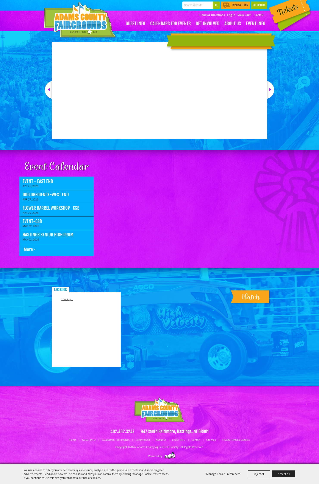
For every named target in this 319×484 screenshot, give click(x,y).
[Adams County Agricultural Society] (80, 20)
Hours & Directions (212, 15)
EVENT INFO (255, 23)
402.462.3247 (122, 431)
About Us (232, 23)
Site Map (211, 439)
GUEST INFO (135, 23)
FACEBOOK (60, 289)
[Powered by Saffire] (170, 456)
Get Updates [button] (259, 5)
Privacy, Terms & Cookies (236, 439)
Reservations (235, 5)
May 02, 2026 (31, 226)
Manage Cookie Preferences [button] (223, 474)
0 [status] (262, 15)
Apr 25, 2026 (30, 186)
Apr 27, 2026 (30, 199)
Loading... (67, 299)
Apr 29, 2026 (30, 212)
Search (216, 5)
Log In (231, 15)
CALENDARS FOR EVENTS (170, 23)
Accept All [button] (284, 474)
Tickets (289, 16)
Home (72, 439)
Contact (196, 439)
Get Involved (207, 23)
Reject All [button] (258, 474)
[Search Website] (197, 5)
